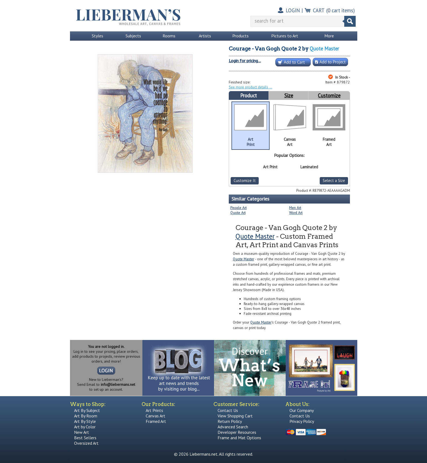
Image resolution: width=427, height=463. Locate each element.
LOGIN (293, 10)
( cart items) (340, 10)
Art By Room (85, 416)
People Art (238, 207)
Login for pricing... (245, 60)
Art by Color (85, 426)
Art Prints (154, 410)
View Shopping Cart (235, 416)
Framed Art (156, 421)
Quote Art (238, 212)
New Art (81, 432)
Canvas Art (155, 416)
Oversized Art (86, 443)
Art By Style (85, 421)
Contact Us (228, 410)
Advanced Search (233, 426)
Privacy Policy (301, 421)
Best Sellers (85, 437)
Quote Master (324, 48)
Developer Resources (237, 432)
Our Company (301, 410)
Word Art (296, 212)
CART (319, 10)
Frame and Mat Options (239, 437)
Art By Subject (87, 410)
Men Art (295, 207)
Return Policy (230, 421)
